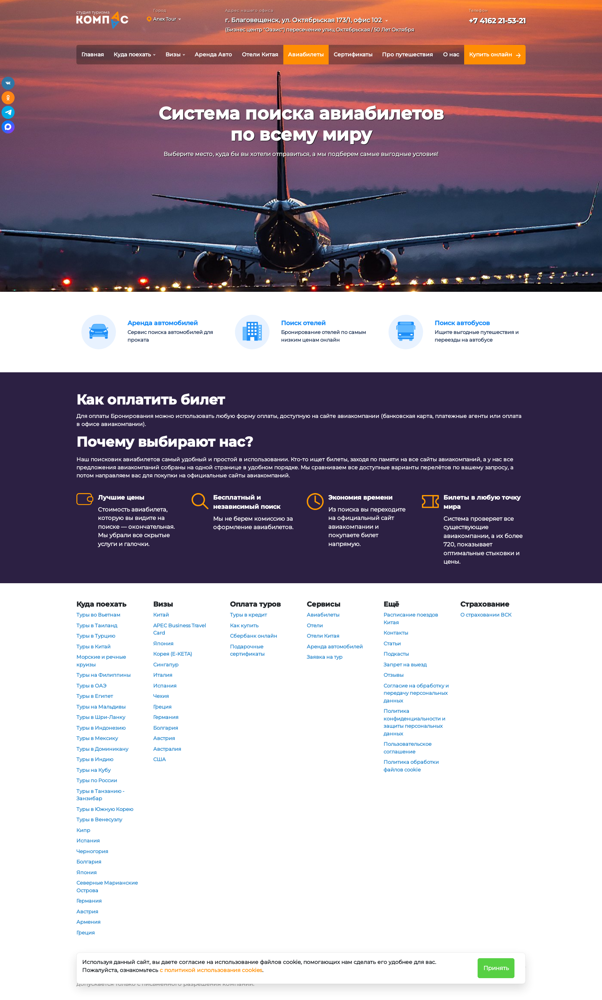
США (159, 759)
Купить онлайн (490, 54)
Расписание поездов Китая (411, 618)
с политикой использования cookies (211, 970)
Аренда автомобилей (335, 646)
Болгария (88, 862)
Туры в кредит (248, 615)
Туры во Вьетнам (98, 615)
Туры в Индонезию (101, 728)
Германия (89, 901)
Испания (88, 840)
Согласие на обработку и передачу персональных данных (416, 693)
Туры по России (96, 780)
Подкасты (396, 654)
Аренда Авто (213, 54)
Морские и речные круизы (101, 661)
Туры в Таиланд (96, 625)
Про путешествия (407, 54)
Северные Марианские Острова (107, 886)
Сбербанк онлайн (253, 636)
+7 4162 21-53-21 (497, 20)
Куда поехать (132, 54)
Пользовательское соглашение (408, 748)
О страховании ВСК (485, 615)
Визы (172, 54)
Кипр (83, 830)
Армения (88, 922)
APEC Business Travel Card (179, 629)
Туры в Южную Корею (104, 809)
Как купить (244, 625)
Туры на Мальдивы (101, 707)
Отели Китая (260, 54)
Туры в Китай (93, 646)
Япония (86, 872)
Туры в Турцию (95, 636)
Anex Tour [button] (164, 19)
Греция (85, 932)
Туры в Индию (94, 759)
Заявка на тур (324, 657)
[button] (322, 26)
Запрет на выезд (405, 664)
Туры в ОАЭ (91, 686)
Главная (92, 54)
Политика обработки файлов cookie (411, 766)
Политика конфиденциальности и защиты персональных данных (414, 722)
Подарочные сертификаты (247, 650)
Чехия (161, 696)
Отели (315, 625)
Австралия (167, 749)
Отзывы (394, 675)
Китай (161, 615)
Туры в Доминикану (102, 749)
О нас (451, 54)
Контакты (396, 633)
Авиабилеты (306, 54)
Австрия (87, 911)
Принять (496, 968)
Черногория (92, 851)
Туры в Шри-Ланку (100, 717)
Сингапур (166, 664)
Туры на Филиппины (103, 675)
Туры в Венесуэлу (99, 819)
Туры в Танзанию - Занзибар (100, 795)
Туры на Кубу (93, 770)
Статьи (392, 643)
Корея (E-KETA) (172, 654)
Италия (162, 675)
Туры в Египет (94, 696)
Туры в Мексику (97, 738)
